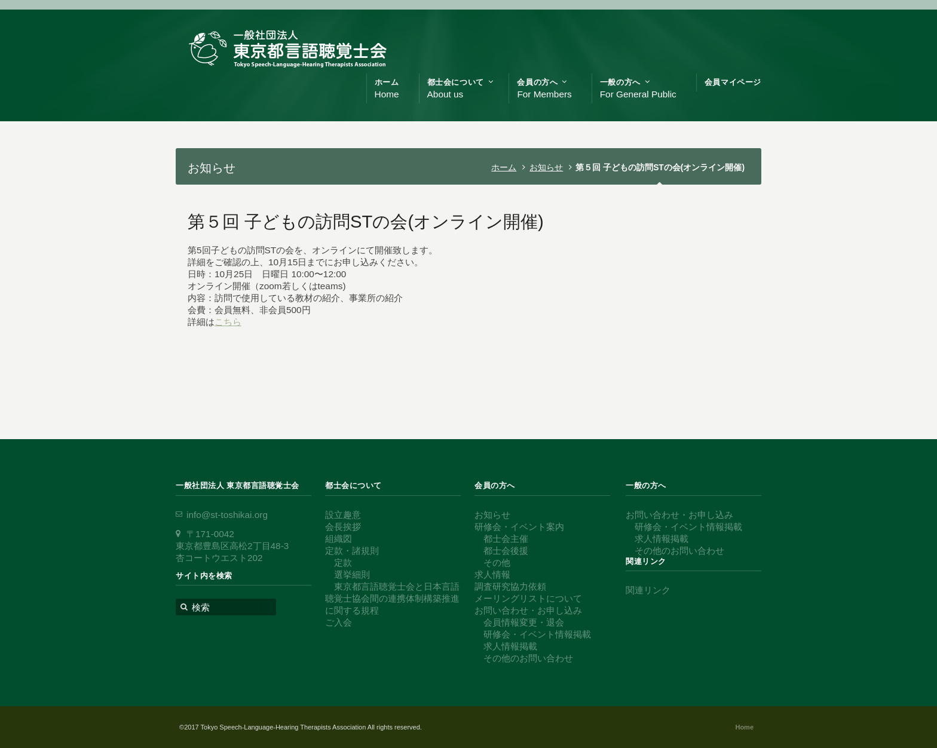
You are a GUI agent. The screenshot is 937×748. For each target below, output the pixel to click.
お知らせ (546, 167)
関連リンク (648, 590)
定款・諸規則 (352, 550)
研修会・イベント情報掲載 (537, 634)
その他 (496, 562)
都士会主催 (505, 539)
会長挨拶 (343, 527)
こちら (228, 322)
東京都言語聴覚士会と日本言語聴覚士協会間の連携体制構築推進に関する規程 (392, 598)
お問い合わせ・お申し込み (528, 610)
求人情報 (492, 574)
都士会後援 (505, 550)
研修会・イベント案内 (519, 527)
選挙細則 (352, 574)
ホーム (503, 167)
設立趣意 (343, 515)
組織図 (338, 539)
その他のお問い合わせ (528, 658)
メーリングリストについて (528, 598)
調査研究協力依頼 (510, 586)
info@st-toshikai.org (227, 515)
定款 (343, 562)
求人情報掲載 (510, 646)
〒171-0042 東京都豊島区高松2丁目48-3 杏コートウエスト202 (232, 546)
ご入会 (338, 622)
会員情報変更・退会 (523, 622)
